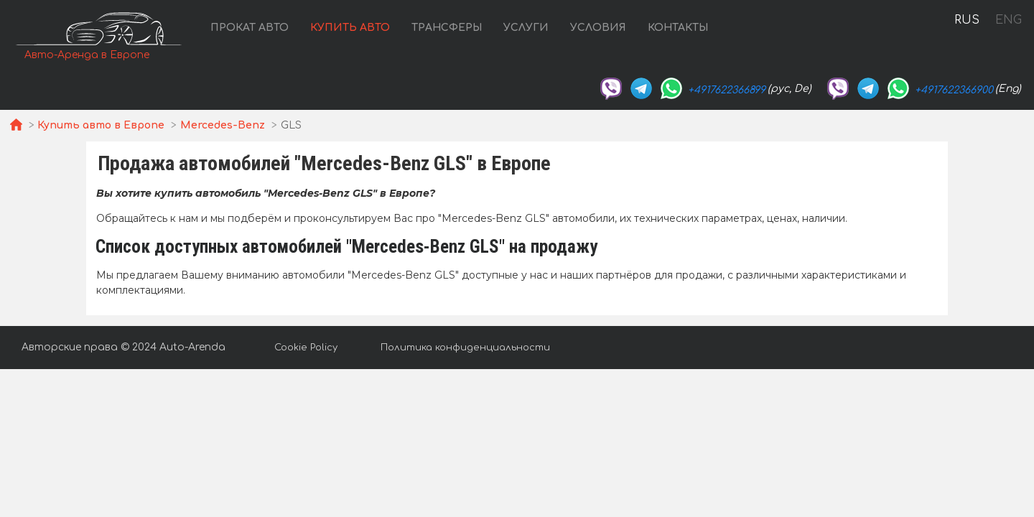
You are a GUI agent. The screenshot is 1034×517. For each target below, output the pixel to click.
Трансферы (446, 27)
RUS (966, 20)
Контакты (678, 27)
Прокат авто (249, 27)
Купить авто (350, 27)
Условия (598, 27)
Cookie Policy (305, 348)
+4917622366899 (726, 90)
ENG (1008, 20)
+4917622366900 (954, 90)
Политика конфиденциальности (465, 348)
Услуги (526, 27)
